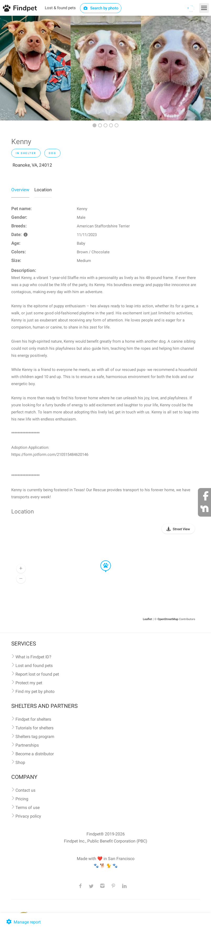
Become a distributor (34, 753)
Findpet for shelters (33, 719)
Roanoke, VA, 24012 (32, 165)
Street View (181, 529)
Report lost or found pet (37, 674)
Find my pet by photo (35, 691)
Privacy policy (28, 816)
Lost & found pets (60, 8)
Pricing (21, 798)
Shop (20, 762)
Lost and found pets (34, 665)
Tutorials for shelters (34, 727)
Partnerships (27, 745)
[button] (102, 560)
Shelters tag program (34, 736)
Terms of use (27, 807)
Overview (20, 189)
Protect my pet (28, 682)
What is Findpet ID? (33, 656)
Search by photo (101, 8)
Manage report (23, 922)
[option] (35, 68)
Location (43, 189)
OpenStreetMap (168, 619)
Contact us (25, 790)
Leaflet (147, 619)
